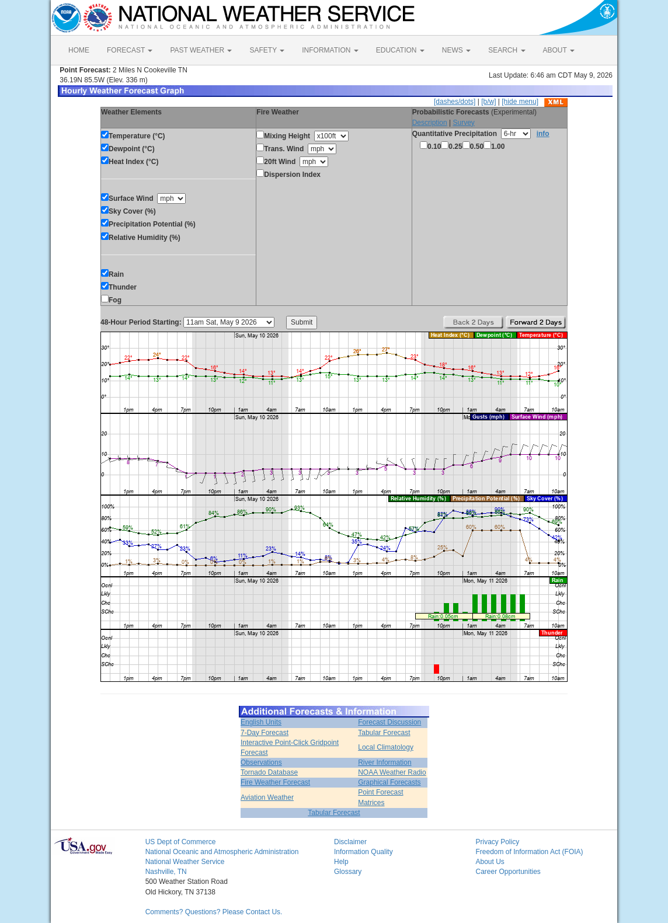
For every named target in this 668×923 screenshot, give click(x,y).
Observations (261, 762)
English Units (261, 722)
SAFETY (266, 50)
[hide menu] (520, 101)
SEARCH (506, 50)
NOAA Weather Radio (392, 772)
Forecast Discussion (389, 722)
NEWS (456, 50)
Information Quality (363, 852)
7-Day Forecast (264, 733)
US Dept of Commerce (180, 842)
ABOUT (559, 50)
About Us (489, 862)
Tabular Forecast (384, 733)
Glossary (347, 872)
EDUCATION (400, 50)
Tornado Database (269, 772)
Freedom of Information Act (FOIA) (529, 852)
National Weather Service (185, 862)
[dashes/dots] (454, 101)
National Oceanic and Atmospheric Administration (222, 852)
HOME (78, 50)
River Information (384, 762)
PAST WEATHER (201, 50)
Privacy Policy (497, 842)
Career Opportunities (507, 872)
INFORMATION (330, 50)
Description (429, 123)
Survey (463, 123)
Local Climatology (385, 747)
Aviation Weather (267, 797)
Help (341, 862)
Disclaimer (350, 842)
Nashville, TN (166, 872)
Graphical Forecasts (389, 782)
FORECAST (129, 50)
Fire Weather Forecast (275, 782)
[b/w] (488, 101)
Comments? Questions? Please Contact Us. (214, 912)
